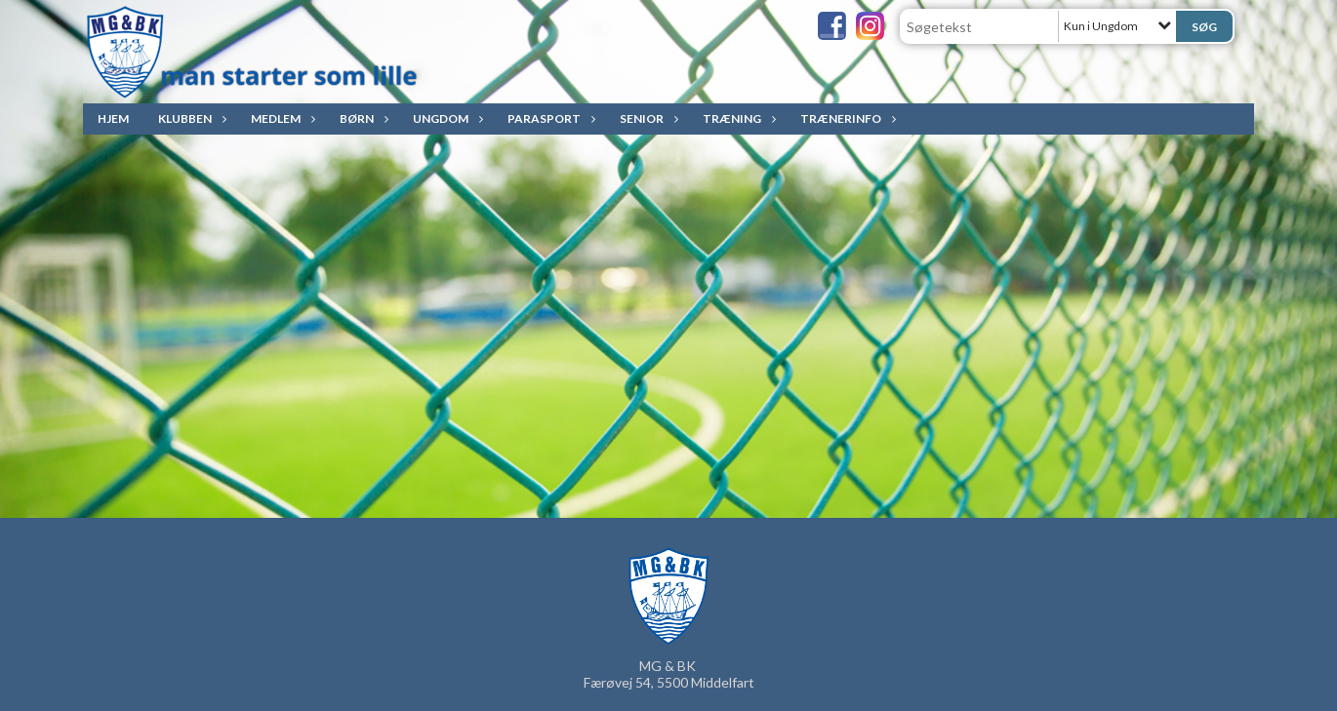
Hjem (113, 118)
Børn (362, 118)
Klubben (190, 118)
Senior (646, 118)
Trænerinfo (845, 118)
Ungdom (445, 118)
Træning (737, 118)
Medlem (280, 118)
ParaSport (548, 118)
